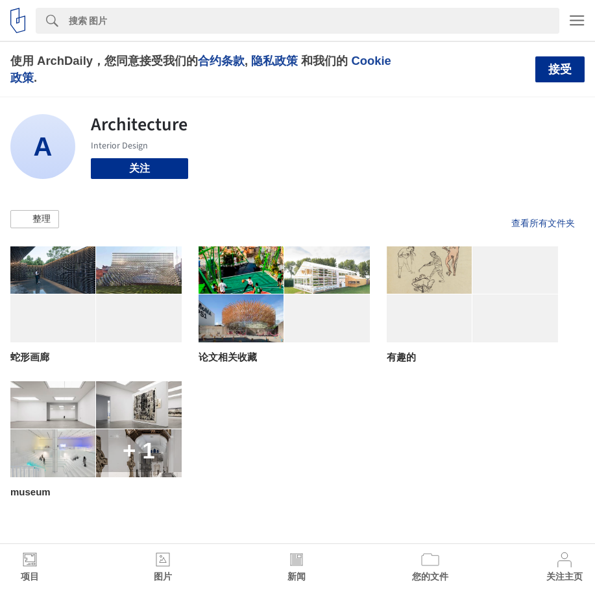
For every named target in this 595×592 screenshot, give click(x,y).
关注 (139, 168)
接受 (560, 69)
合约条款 (221, 60)
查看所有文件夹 (543, 223)
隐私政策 (274, 60)
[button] (34, 219)
